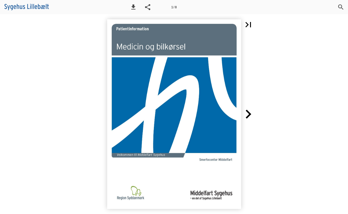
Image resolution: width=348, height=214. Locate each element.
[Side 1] (174, 7)
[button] (133, 7)
